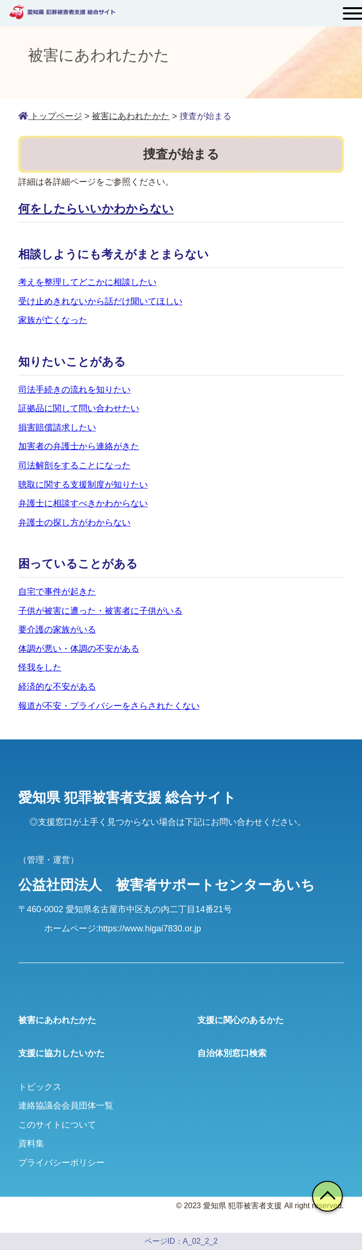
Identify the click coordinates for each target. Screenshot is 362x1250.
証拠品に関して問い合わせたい (78, 408)
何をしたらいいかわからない (96, 208)
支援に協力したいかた (61, 1053)
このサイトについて (57, 1125)
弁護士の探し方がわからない (74, 522)
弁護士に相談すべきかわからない (83, 503)
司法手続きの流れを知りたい (74, 389)
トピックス (39, 1087)
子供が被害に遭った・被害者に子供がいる (100, 611)
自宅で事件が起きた (57, 591)
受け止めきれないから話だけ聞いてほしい (100, 301)
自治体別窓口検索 (231, 1053)
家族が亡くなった (52, 320)
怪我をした (39, 667)
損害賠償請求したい (57, 427)
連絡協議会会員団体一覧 (65, 1105)
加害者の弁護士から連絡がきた (78, 446)
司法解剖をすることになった (74, 465)
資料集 (31, 1143)
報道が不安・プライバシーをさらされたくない (109, 706)
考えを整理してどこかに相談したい (87, 282)
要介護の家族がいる (57, 629)
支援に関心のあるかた (240, 1020)
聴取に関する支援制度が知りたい (83, 484)
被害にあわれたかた (57, 1020)
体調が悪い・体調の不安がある (78, 649)
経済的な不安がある (57, 686)
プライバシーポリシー (61, 1162)
